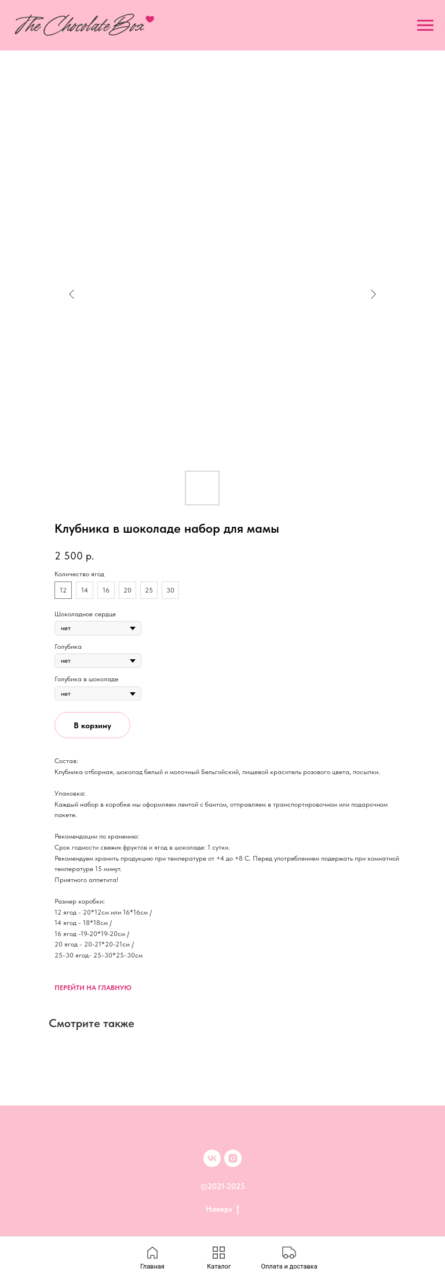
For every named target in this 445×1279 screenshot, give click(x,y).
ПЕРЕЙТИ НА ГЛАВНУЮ (93, 988)
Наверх (222, 1209)
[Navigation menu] (425, 25)
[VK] (212, 1158)
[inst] (233, 1158)
